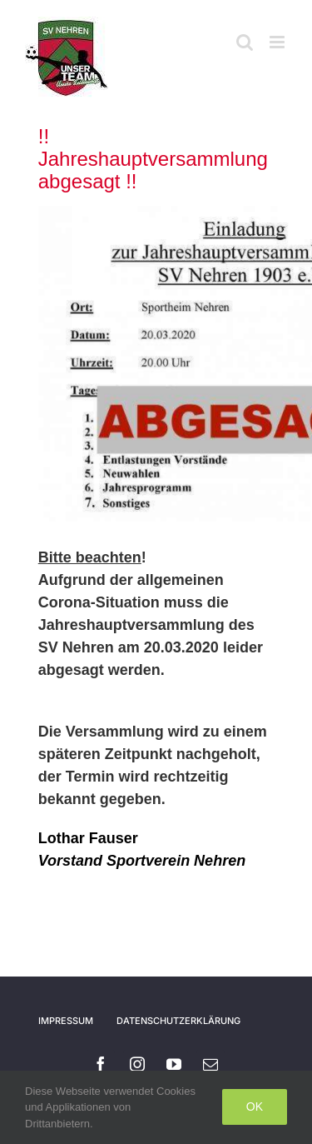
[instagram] (137, 1064)
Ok (254, 1106)
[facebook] (101, 1064)
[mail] (210, 1064)
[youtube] (174, 1064)
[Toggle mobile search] (244, 42)
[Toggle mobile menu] (278, 42)
